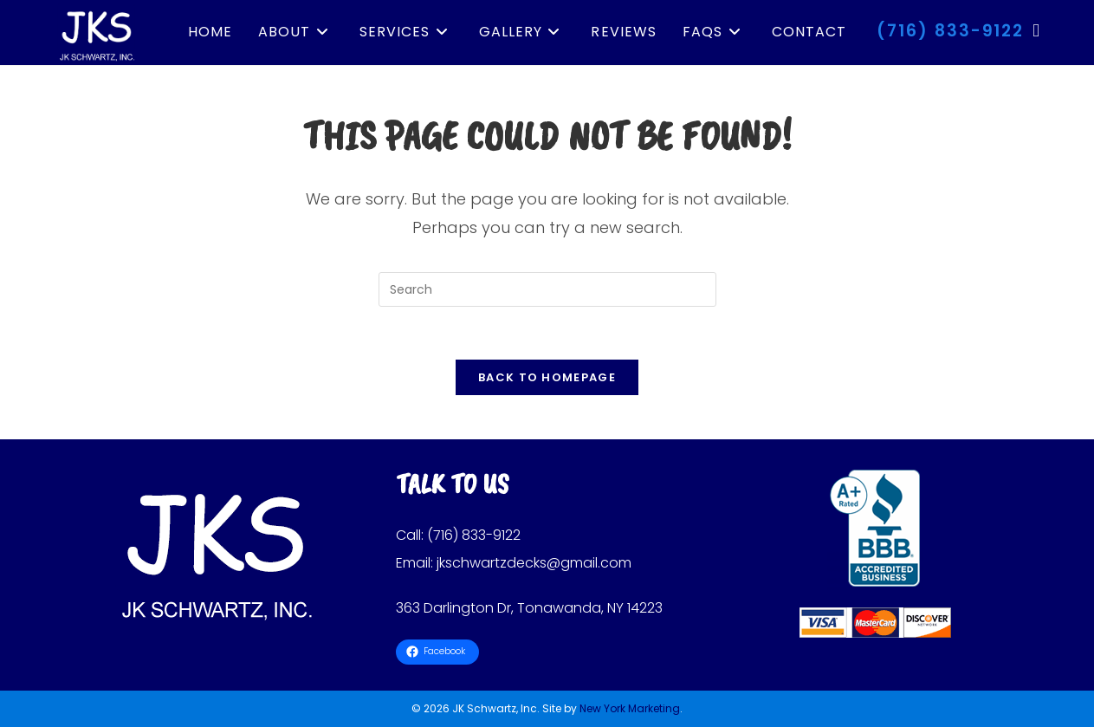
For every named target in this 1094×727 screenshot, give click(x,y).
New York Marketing (629, 708)
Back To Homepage (547, 377)
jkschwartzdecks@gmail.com (534, 563)
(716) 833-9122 (950, 31)
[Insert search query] (547, 289)
